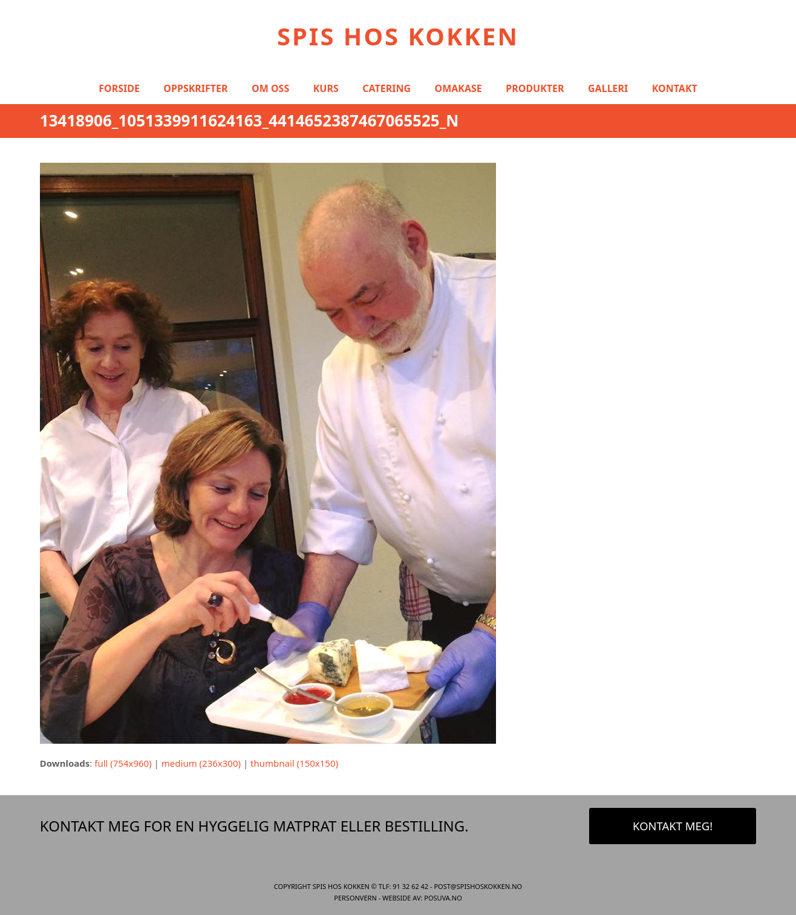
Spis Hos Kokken (398, 36)
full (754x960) (123, 763)
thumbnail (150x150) (294, 763)
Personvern (355, 897)
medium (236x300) (201, 763)
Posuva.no (443, 897)
